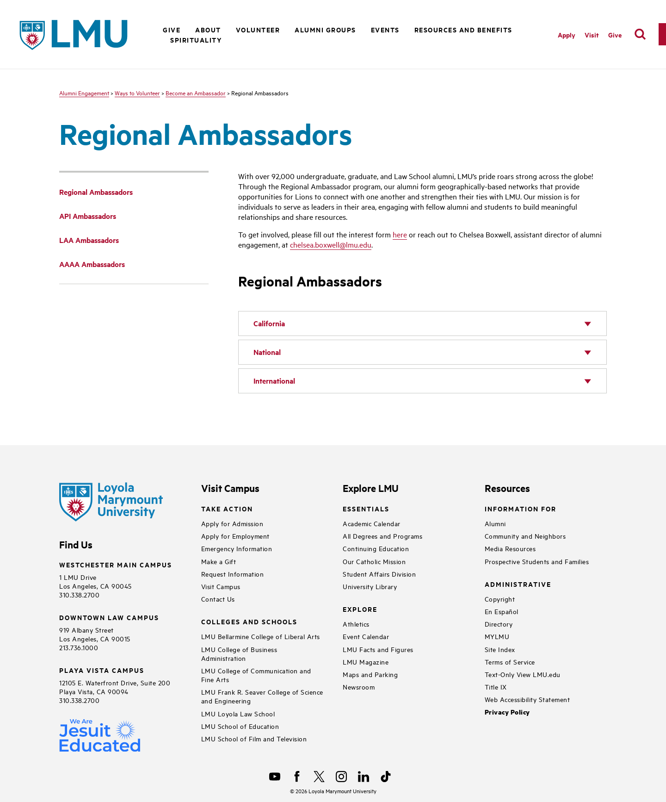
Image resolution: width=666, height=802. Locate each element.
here (400, 234)
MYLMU (497, 636)
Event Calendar (366, 636)
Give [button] (171, 29)
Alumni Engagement (84, 92)
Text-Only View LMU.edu (523, 674)
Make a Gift (218, 561)
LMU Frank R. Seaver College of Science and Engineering (262, 696)
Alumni (495, 523)
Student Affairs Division (379, 573)
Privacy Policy (507, 712)
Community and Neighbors (525, 535)
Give (615, 34)
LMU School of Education (240, 725)
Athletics (356, 623)
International (274, 380)
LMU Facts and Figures (378, 649)
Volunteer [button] (258, 29)
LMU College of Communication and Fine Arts (256, 675)
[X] (319, 776)
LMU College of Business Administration (239, 653)
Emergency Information (236, 548)
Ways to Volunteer (137, 92)
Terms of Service (510, 661)
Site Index (500, 649)
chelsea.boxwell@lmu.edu (330, 244)
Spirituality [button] (196, 39)
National (267, 352)
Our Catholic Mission (374, 561)
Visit (592, 34)
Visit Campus (220, 586)
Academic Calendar (372, 523)
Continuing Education (376, 548)
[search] (640, 34)
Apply (566, 34)
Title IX (496, 686)
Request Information (232, 573)
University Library (370, 586)
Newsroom (359, 686)
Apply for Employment (235, 535)
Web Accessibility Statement (527, 699)
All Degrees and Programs (382, 535)
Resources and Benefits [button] (463, 29)
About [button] (208, 29)
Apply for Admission (232, 523)
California (269, 323)
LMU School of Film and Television (254, 738)
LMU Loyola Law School (238, 713)
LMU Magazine (365, 661)
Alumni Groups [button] (325, 29)
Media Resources (510, 548)
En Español (501, 611)
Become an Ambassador (196, 92)
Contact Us (218, 598)
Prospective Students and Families (537, 561)
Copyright (500, 598)
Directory (499, 623)
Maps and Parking (370, 674)
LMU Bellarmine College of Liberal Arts (260, 636)
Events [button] (385, 29)
